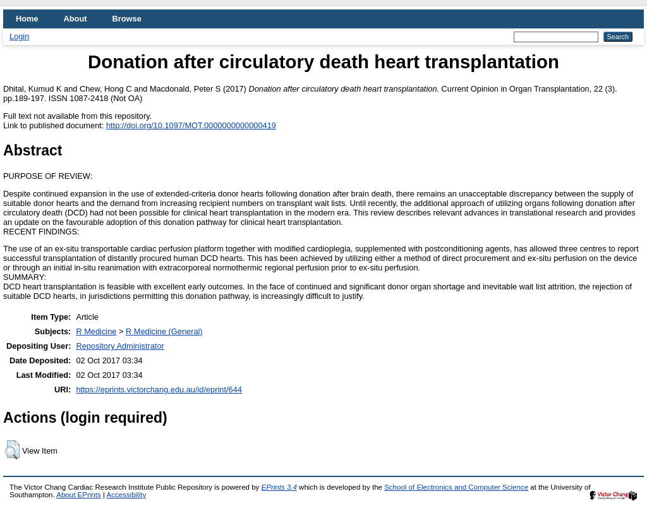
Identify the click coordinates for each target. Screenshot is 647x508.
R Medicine (96, 331)
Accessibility (126, 495)
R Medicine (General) (164, 331)
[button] (12, 449)
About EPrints (78, 495)
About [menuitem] (75, 18)
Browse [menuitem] (127, 18)
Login (19, 36)
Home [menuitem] (27, 18)
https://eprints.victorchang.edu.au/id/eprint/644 (159, 389)
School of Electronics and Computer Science (456, 487)
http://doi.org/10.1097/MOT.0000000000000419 (191, 125)
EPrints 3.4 (279, 487)
